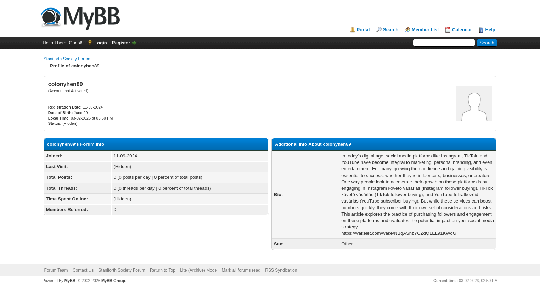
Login (100, 42)
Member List (425, 29)
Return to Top (162, 270)
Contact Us (83, 270)
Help (490, 29)
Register (121, 42)
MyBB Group (113, 280)
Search (390, 29)
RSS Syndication (281, 270)
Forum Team (56, 270)
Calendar (462, 29)
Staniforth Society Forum (67, 58)
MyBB (69, 280)
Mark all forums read (241, 270)
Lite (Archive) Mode (198, 270)
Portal (363, 29)
